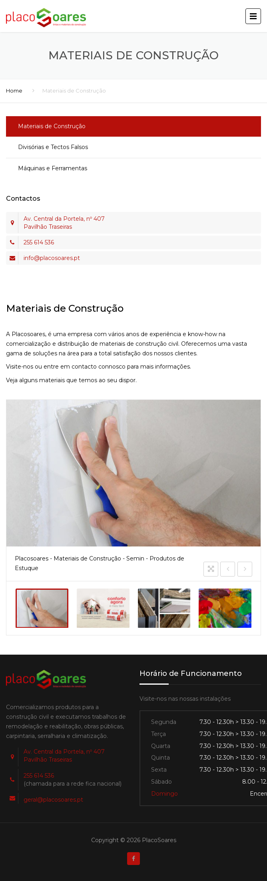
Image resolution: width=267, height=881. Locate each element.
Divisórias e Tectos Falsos (53, 147)
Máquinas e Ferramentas (52, 168)
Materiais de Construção (52, 126)
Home (14, 90)
